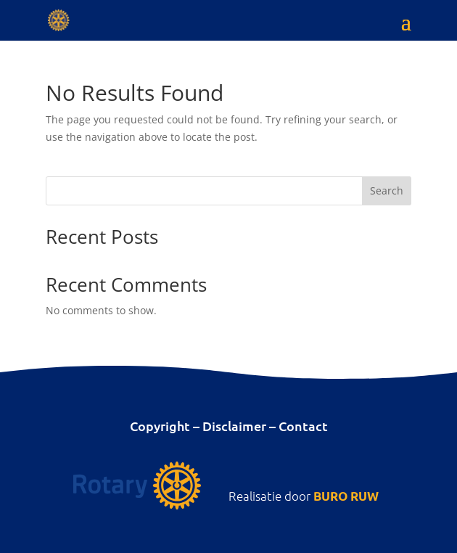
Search (386, 190)
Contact (303, 425)
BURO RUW (346, 496)
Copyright (160, 425)
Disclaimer (234, 425)
